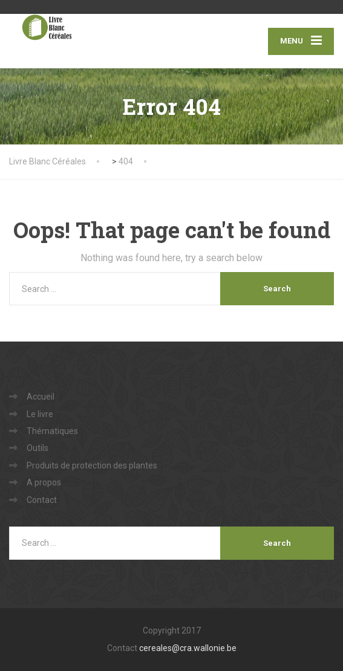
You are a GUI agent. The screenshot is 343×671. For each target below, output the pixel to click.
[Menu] (301, 41)
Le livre (40, 414)
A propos (44, 482)
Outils (37, 448)
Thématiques (52, 431)
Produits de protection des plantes (92, 465)
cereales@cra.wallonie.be (188, 648)
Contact (42, 500)
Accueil (40, 396)
